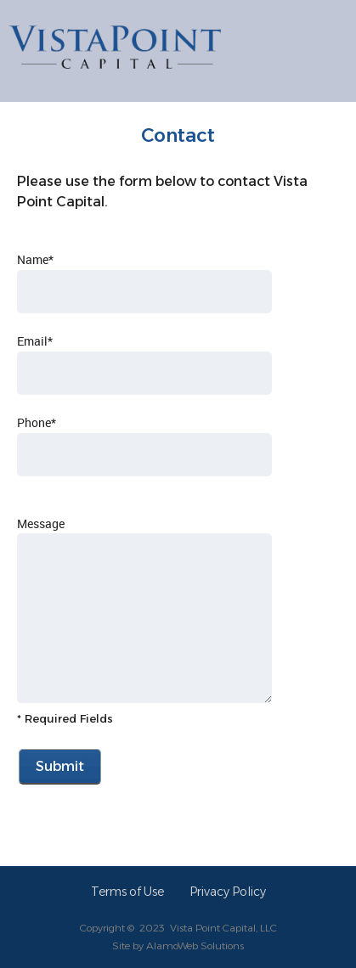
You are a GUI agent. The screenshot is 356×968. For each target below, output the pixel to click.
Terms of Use (127, 891)
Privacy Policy (227, 891)
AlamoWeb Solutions (195, 945)
